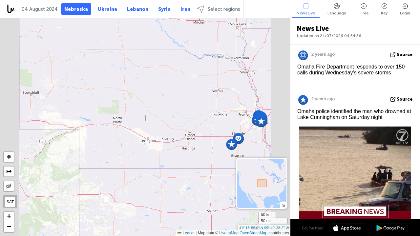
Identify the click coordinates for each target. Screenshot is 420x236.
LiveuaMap (229, 233)
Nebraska (76, 9)
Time (363, 9)
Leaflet (186, 233)
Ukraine (107, 9)
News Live (306, 9)
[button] (231, 144)
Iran (185, 9)
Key (384, 9)
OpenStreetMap (253, 233)
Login (405, 9)
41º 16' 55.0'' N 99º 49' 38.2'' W (264, 228)
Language (336, 9)
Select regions (218, 9)
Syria (164, 9)
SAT (10, 202)
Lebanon (137, 9)
